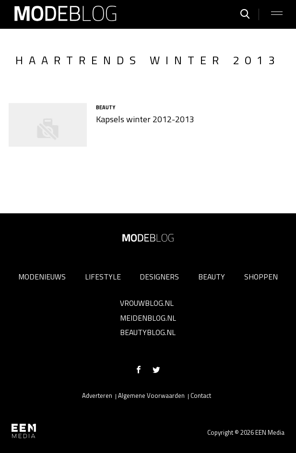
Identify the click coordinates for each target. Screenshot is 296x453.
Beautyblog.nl (148, 332)
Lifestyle (103, 276)
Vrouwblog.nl (147, 303)
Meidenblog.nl (148, 318)
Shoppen (261, 276)
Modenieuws (42, 276)
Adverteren (97, 395)
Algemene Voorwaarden (151, 395)
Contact (200, 395)
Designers (159, 276)
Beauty (211, 276)
